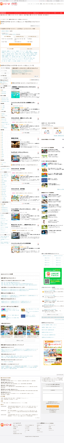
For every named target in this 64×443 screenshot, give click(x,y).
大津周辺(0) (29, 38)
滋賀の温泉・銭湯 (4, 393)
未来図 (50, 426)
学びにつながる (23, 356)
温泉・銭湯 (18, 56)
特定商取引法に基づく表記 (17, 433)
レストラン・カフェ (13, 58)
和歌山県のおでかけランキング (7, 351)
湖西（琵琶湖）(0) (17, 41)
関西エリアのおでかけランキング (7, 349)
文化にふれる (29, 356)
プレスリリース (51, 430)
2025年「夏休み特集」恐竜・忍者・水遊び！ (5, 237)
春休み (44, 3)
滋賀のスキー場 (9, 393)
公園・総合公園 (29, 55)
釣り (24, 52)
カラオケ (13, 59)
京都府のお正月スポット (15, 301)
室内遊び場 (4, 51)
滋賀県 (45, 317)
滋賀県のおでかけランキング (20, 349)
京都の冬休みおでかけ (24, 289)
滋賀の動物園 (8, 380)
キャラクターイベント (4, 232)
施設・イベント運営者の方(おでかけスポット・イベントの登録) (16, 402)
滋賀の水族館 (35, 390)
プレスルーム (27, 428)
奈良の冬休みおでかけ (14, 290)
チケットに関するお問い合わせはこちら (52, 409)
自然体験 (2, 215)
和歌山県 (62, 317)
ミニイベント (3, 230)
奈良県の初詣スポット (5, 296)
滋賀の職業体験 (29, 383)
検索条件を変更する (34, 79)
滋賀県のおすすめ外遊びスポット (48, 337)
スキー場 (28, 56)
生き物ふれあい (3, 218)
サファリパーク (22, 51)
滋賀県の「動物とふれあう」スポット (49, 327)
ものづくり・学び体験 (4, 227)
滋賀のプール (29, 380)
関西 (42, 317)
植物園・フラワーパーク (6, 52)
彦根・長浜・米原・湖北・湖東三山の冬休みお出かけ (11, 283)
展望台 (36, 53)
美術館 (3, 55)
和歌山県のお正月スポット (26, 302)
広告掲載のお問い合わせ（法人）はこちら (53, 403)
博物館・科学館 (18, 53)
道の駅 (31, 58)
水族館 (30, 51)
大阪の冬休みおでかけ (33, 289)
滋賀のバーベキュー (14, 380)
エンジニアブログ (40, 431)
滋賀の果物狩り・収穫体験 (5, 394)
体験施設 (32, 53)
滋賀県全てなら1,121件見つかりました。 (19, 72)
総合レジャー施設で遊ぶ (6, 356)
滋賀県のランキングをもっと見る (52, 314)
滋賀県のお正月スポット (6, 301)
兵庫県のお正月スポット (6, 302)
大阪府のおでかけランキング (6, 350)
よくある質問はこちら (52, 410)
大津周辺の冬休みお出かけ (27, 283)
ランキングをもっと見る (59, 319)
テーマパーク (12, 51)
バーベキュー (19, 52)
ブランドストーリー (52, 425)
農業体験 (8, 53)
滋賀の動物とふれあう (16, 383)
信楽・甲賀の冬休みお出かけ (6, 284)
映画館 (34, 55)
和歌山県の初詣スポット (15, 296)
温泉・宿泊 (25, 357)
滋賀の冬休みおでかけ (14, 289)
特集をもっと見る (60, 189)
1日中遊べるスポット (60, 3)
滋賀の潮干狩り (24, 393)
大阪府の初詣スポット (24, 295)
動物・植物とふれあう (15, 356)
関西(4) (7, 31)
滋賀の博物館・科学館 (24, 390)
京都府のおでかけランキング (31, 349)
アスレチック (17, 55)
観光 (34, 58)
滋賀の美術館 (30, 390)
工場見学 (28, 53)
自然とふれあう (4, 357)
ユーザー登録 (3, 402)
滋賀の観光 (34, 380)
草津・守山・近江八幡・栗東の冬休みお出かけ (10, 282)
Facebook (14, 431)
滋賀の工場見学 (3, 383)
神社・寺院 (11, 55)
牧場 (27, 51)
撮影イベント (3, 222)
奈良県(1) (14, 34)
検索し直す (36, 76)
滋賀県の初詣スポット (5, 295)
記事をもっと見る (20, 340)
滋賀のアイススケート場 (17, 393)
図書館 (6, 56)
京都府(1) (6, 34)
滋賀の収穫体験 (23, 383)
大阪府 (52, 317)
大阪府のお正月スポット (25, 301)
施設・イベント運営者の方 (17, 425)
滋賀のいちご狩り (30, 393)
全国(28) (3, 31)
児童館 (3, 56)
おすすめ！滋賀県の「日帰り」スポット (49, 324)
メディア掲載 (27, 430)
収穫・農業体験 (11, 357)
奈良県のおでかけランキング (30, 350)
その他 (29, 61)
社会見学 (23, 53)
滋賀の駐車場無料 (19, 386)
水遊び (20, 357)
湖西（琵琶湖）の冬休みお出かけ (19, 284)
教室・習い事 (26, 58)
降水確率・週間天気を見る (59, 135)
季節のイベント (3, 225)
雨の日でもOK (48, 3)
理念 (37, 426)
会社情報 (50, 428)
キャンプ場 (14, 52)
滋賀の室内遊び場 (12, 390)
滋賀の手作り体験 (9, 383)
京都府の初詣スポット (14, 295)
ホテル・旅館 (23, 56)
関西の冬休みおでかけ (5, 289)
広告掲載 (14, 428)
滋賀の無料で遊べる (12, 386)
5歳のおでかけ (58, 260)
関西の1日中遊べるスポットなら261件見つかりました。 (22, 70)
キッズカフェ (26, 59)
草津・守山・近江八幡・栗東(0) (7, 38)
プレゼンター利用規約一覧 (29, 425)
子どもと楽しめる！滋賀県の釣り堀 (48, 334)
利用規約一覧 (15, 426)
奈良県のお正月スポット (15, 302)
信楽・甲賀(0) (4, 41)
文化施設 (7, 55)
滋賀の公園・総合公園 (33, 386)
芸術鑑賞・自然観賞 (4, 223)
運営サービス (39, 428)
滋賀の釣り (20, 380)
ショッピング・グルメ (4, 220)
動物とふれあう (53, 3)
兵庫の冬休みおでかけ (5, 290)
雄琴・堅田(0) (29, 41)
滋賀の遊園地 (3, 380)
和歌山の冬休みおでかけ (24, 290)
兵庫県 (55, 317)
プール (10, 56)
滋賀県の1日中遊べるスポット (47, 332)
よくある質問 (27, 426)
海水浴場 (13, 56)
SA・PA (31, 59)
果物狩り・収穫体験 (33, 52)
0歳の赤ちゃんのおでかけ (47, 255)
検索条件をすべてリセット (35, 25)
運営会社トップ (39, 425)
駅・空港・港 (4, 61)
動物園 (17, 51)
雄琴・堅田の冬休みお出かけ (31, 284)
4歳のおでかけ (47, 260)
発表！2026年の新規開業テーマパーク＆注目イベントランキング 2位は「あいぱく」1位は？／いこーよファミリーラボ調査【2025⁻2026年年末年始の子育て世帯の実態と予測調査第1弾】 (22, 411)
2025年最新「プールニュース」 (5, 240)
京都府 (48, 317)
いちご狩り (4, 53)
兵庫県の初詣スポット (33, 295)
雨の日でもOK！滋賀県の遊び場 (48, 329)
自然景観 (27, 52)
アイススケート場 (5, 58)
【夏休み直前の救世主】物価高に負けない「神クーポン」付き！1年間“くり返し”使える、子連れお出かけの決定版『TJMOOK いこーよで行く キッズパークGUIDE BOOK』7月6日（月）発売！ (23, 407)
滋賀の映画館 (17, 390)
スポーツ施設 (22, 55)
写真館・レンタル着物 (12, 61)
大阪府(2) (3, 34)
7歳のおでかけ (58, 262)
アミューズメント (19, 59)
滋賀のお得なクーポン (4, 386)
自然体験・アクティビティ (22, 61)
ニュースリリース (16, 430)
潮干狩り (12, 53)
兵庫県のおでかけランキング (18, 350)
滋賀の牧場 (24, 380)
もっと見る (37, 417)
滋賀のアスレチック (26, 386)
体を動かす (16, 357)
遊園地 (8, 51)
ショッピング (20, 58)
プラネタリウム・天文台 (6, 59)
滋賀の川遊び (3, 387)
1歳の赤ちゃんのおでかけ (58, 255)
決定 (20, 44)
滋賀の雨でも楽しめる (4, 390)
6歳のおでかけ (47, 262)
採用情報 (38, 430)
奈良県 (58, 317)
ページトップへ (60, 374)
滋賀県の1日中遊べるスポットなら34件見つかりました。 (22, 71)
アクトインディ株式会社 (49, 423)
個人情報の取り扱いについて (52, 401)
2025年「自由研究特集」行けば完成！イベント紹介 (5, 243)
